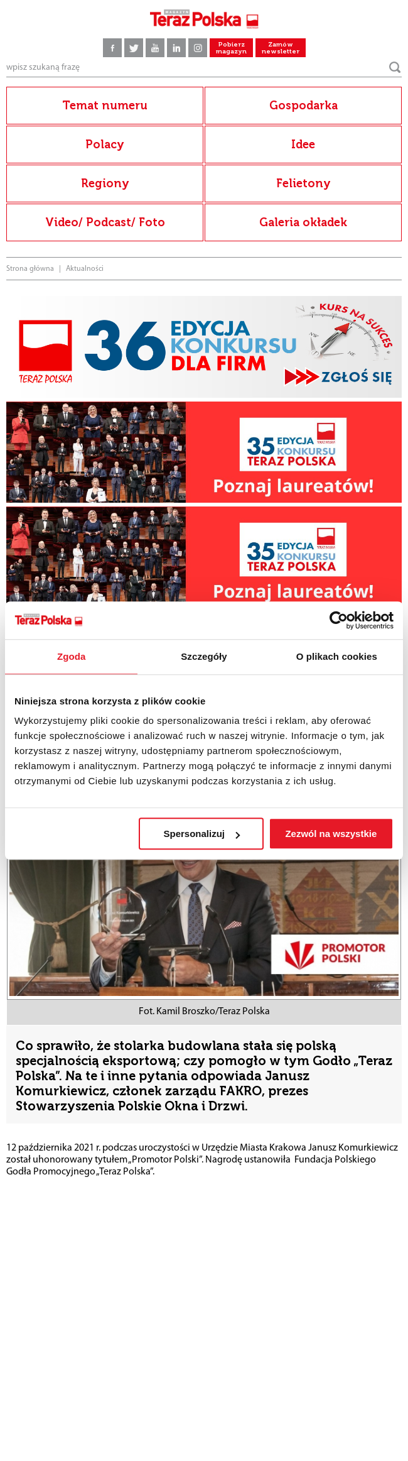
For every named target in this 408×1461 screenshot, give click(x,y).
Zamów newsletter (280, 48)
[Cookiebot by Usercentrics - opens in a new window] (339, 620)
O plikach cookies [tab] (336, 656)
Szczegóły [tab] (204, 656)
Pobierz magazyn (231, 48)
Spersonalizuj (202, 833)
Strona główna (30, 269)
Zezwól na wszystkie (331, 833)
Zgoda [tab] (71, 656)
